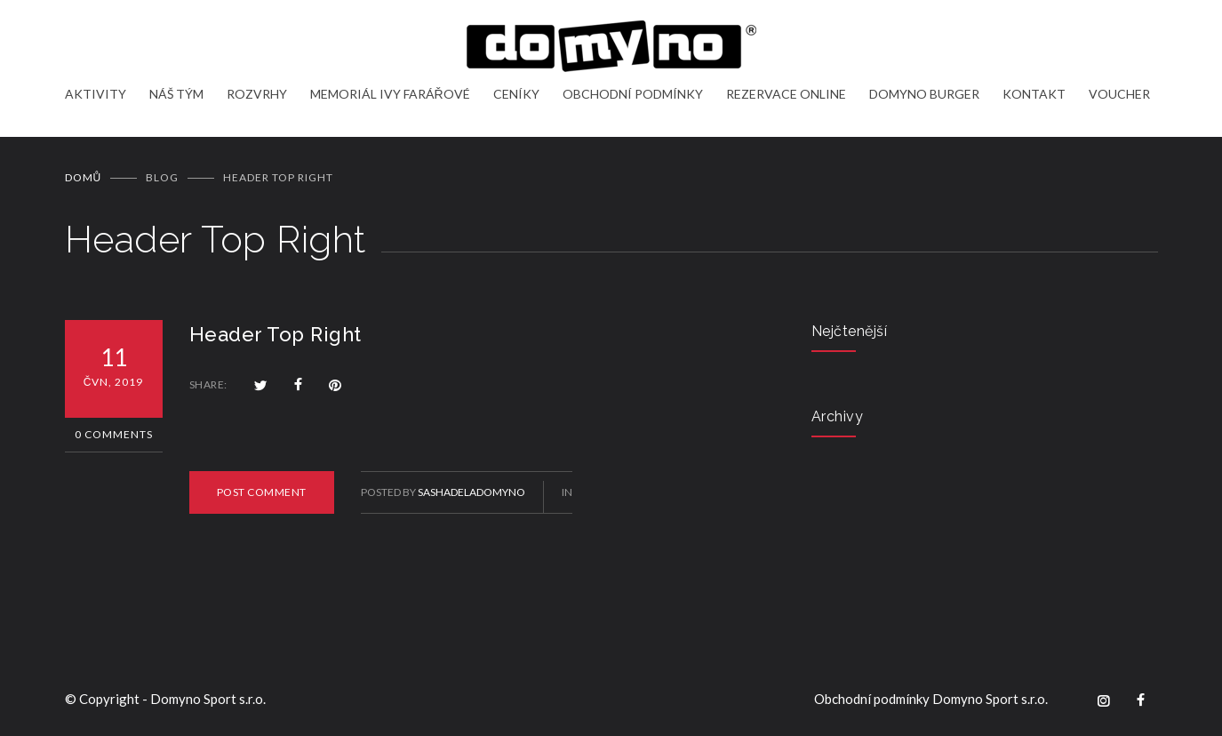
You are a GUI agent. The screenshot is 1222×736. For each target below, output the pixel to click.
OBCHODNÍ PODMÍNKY (633, 93)
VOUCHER (1119, 93)
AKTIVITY (95, 93)
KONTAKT (1034, 93)
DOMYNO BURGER (924, 93)
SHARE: (208, 384)
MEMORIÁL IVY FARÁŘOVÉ (390, 93)
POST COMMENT (262, 492)
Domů (83, 177)
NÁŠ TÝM (176, 93)
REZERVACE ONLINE (786, 93)
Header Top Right (275, 334)
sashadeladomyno (471, 492)
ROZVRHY (257, 93)
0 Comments (114, 434)
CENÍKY (516, 93)
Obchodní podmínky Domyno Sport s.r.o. (931, 699)
